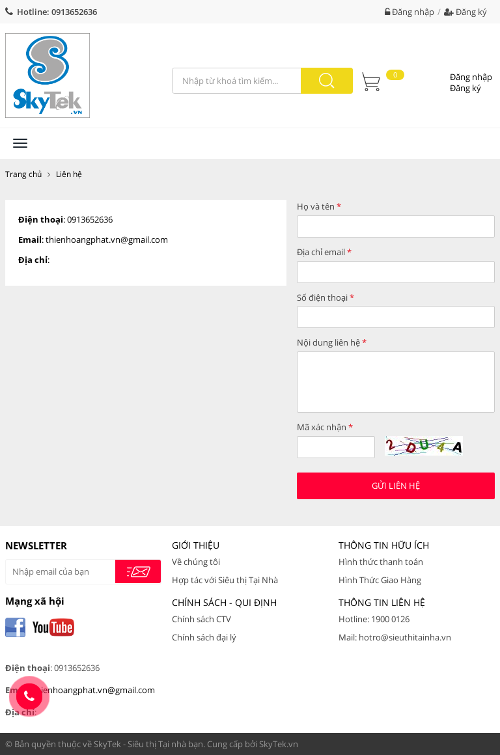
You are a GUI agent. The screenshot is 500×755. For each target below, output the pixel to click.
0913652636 (74, 12)
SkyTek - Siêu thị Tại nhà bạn (148, 744)
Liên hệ (69, 174)
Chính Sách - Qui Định (224, 602)
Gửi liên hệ (396, 485)
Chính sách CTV (201, 619)
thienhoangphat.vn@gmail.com (107, 239)
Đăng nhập (409, 12)
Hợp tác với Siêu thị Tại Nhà (225, 580)
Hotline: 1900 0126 (374, 619)
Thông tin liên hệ (382, 602)
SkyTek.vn (278, 744)
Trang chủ (23, 174)
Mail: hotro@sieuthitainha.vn (395, 637)
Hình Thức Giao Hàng (380, 580)
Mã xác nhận (325, 427)
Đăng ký (465, 12)
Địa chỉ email (324, 252)
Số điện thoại (325, 297)
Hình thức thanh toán (381, 562)
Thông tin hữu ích (384, 545)
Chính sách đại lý (204, 637)
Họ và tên (319, 206)
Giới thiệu (195, 545)
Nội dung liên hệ (332, 342)
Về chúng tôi (196, 562)
